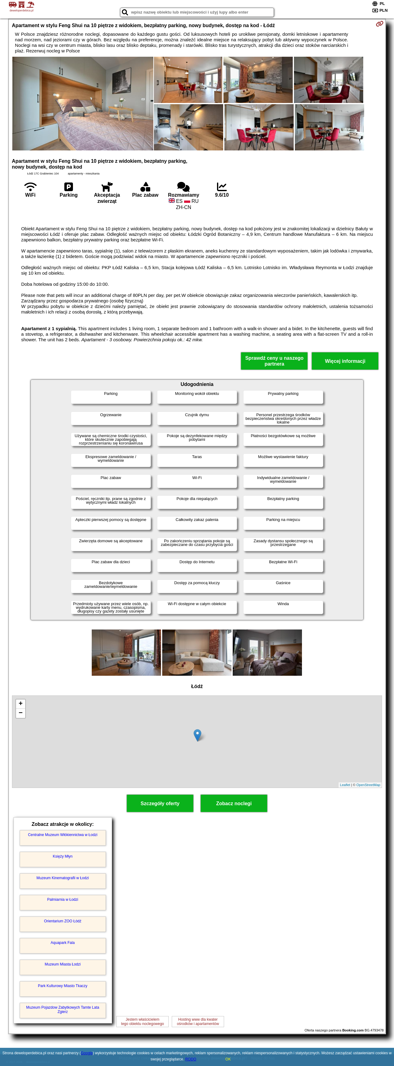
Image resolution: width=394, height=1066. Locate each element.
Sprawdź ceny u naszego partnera (274, 361)
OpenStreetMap (368, 785)
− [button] (20, 713)
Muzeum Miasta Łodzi (63, 964)
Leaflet (345, 785)
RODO (190, 1059)
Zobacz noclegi (234, 803)
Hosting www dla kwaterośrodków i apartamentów (198, 1021)
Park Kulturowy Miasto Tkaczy (62, 986)
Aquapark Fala (63, 943)
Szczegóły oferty (160, 803)
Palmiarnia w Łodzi (62, 899)
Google (87, 1053)
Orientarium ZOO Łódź (62, 921)
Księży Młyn (63, 856)
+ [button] (20, 704)
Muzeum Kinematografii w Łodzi (63, 878)
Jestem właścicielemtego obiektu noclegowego (142, 1021)
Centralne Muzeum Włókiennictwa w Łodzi (62, 835)
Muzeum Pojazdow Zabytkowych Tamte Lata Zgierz (62, 1009)
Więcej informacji (345, 361)
